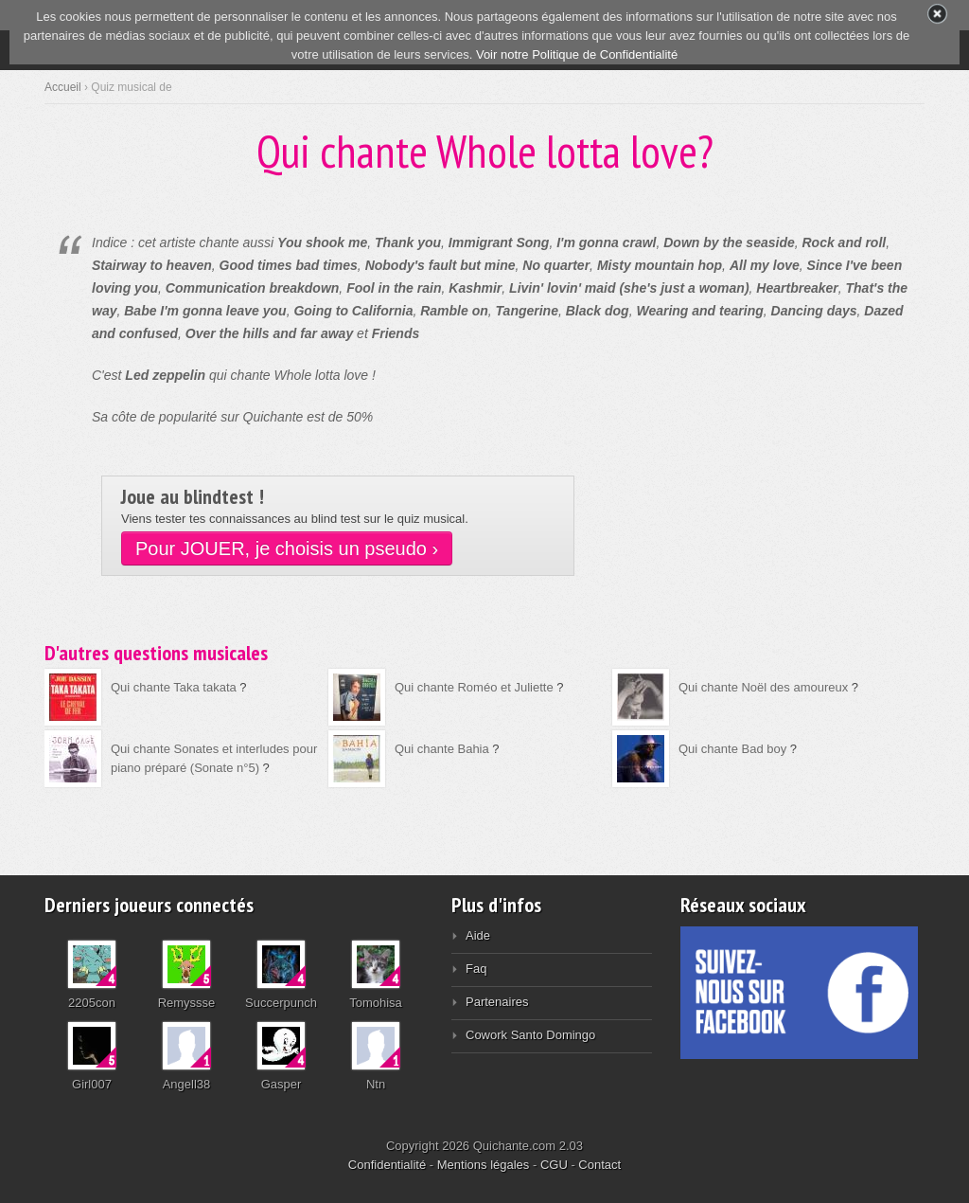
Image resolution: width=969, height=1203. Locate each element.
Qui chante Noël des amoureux (763, 687)
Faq (476, 968)
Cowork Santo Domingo (530, 1035)
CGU (554, 1165)
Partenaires (497, 1002)
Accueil (62, 87)
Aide (478, 935)
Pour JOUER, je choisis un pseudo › (286, 548)
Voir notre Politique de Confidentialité (577, 54)
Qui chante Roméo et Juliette (474, 687)
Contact (599, 1165)
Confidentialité (387, 1165)
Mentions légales (483, 1165)
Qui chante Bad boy (732, 749)
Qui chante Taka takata (174, 687)
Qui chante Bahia (442, 749)
